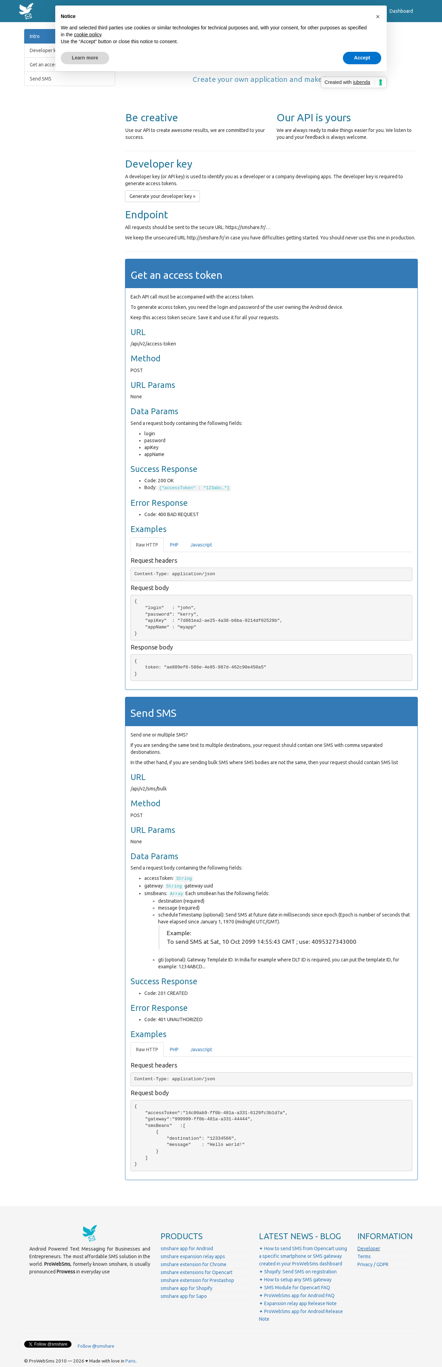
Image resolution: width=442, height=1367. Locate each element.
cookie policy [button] (87, 34)
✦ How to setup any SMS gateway (295, 1279)
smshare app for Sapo (184, 1296)
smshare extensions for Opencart (196, 1272)
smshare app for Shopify (186, 1288)
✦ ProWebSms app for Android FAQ (297, 1295)
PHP (174, 545)
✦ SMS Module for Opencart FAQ (294, 1287)
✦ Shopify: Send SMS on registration (298, 1271)
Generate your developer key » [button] (162, 196)
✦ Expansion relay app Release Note (298, 1303)
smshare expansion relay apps (193, 1256)
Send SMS (40, 79)
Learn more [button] (85, 57)
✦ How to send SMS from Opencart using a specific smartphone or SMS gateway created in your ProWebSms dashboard (303, 1256)
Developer (368, 1248)
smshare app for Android (187, 1248)
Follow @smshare (96, 1346)
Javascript (201, 545)
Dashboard (401, 11)
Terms (364, 1256)
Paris (130, 1361)
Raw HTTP (147, 545)
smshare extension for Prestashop (197, 1280)
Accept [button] (362, 57)
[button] (377, 16)
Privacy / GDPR (372, 1264)
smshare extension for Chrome (194, 1264)
